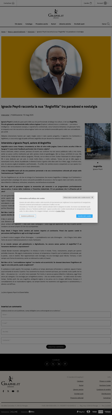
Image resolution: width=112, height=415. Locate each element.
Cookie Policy (60, 211)
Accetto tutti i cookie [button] (84, 216)
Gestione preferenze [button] (27, 216)
